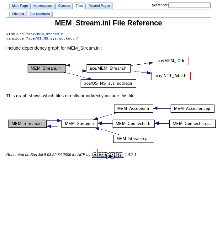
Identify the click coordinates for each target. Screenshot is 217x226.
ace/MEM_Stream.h (45, 34)
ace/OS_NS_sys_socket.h (52, 39)
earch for (159, 5)
